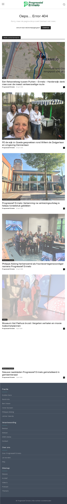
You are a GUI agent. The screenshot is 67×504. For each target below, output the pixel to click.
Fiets (4, 78)
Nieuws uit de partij (8, 260)
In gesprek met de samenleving (11, 138)
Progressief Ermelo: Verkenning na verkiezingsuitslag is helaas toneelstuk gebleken (31, 204)
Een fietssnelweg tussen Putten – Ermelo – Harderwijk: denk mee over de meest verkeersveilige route (33, 83)
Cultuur (5, 319)
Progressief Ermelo (8, 87)
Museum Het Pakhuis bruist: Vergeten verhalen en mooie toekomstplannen (31, 324)
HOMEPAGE (45, 27)
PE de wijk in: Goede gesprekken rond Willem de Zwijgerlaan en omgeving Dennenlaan (33, 143)
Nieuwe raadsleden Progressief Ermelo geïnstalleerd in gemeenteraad (30, 373)
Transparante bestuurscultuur (11, 199)
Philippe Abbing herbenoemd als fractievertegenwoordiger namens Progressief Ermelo (33, 265)
